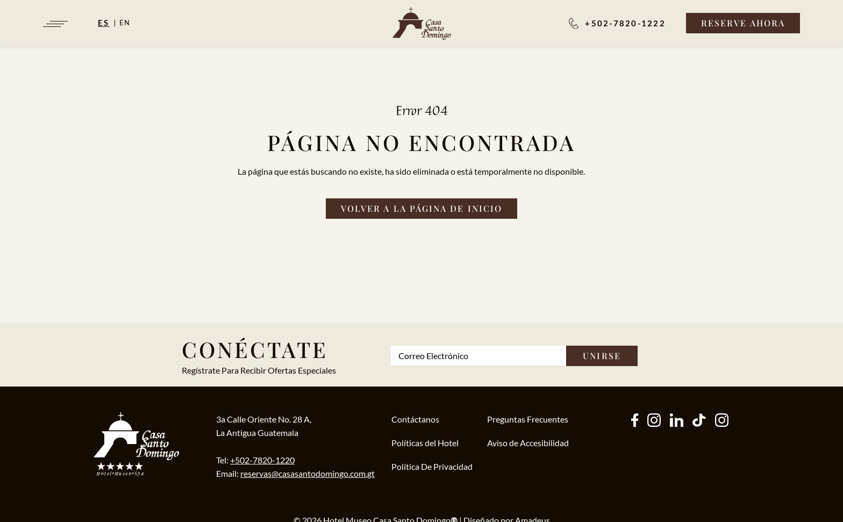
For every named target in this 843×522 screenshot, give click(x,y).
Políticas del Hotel (425, 443)
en (125, 22)
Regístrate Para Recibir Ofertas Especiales (259, 370)
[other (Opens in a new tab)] (676, 421)
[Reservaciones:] (617, 23)
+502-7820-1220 (262, 460)
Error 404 (422, 110)
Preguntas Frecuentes (527, 419)
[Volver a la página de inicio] (421, 208)
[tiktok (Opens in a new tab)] (698, 421)
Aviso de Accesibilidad (528, 443)
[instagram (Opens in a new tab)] (654, 421)
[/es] (421, 23)
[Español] (108, 23)
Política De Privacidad (432, 466)
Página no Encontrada (421, 142)
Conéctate (255, 349)
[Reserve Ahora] (743, 23)
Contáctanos (415, 419)
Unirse (601, 355)
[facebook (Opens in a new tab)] (634, 421)
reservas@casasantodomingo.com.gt (307, 473)
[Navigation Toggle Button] (54, 23)
